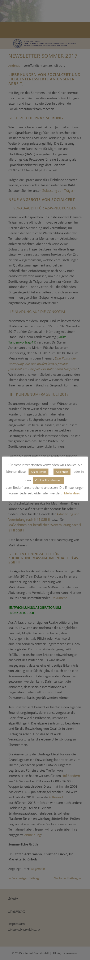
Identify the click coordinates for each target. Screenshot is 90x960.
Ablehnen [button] (62, 472)
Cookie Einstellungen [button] (48, 480)
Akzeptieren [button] (38, 472)
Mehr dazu (72, 493)
